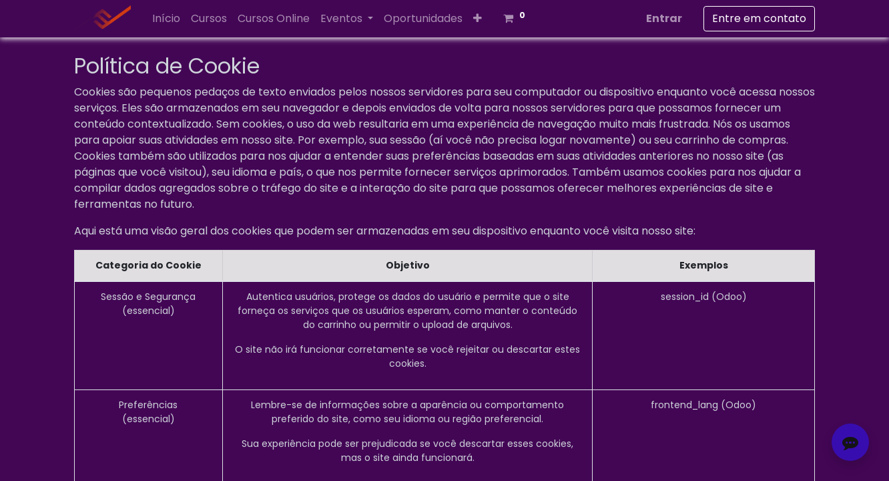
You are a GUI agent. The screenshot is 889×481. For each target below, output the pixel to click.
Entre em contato (759, 18)
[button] (477, 18)
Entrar (664, 18)
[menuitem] (166, 18)
